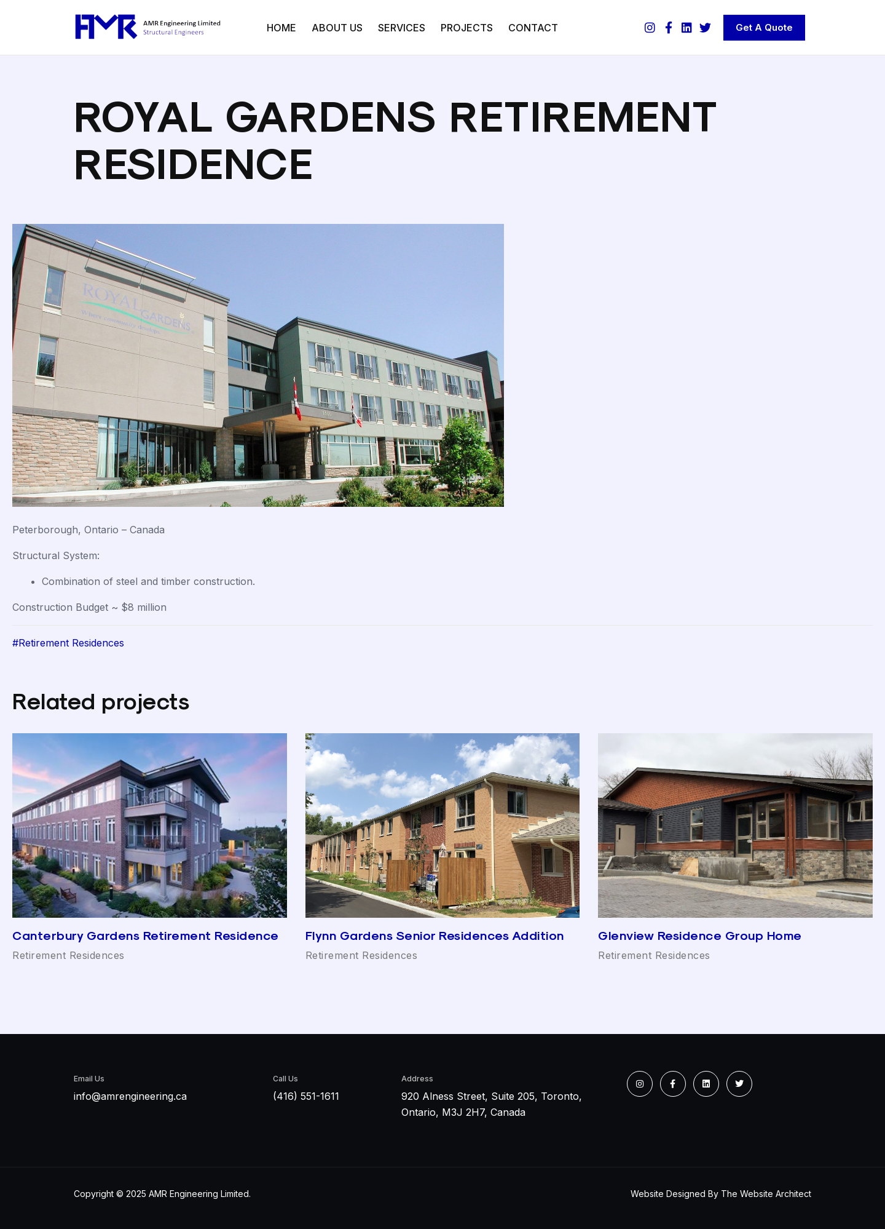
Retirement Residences (68, 955)
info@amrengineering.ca (130, 1096)
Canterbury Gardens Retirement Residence (145, 935)
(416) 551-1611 (306, 1096)
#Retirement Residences (68, 643)
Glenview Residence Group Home (700, 935)
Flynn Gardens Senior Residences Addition (434, 935)
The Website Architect (766, 1193)
